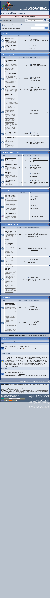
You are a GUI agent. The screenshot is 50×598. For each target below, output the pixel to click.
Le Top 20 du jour (33, 341)
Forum (7, 12)
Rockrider (39, 364)
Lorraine (7, 119)
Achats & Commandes (10, 203)
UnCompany (16, 392)
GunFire (39, 390)
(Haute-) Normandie (9, 123)
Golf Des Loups (37, 167)
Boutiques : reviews (10, 195)
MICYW (7, 366)
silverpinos (18, 361)
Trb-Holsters (10, 392)
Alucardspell (24, 364)
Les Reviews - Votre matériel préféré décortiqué (10, 268)
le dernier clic (29, 351)
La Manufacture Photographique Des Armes (11, 28)
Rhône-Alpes (13, 127)
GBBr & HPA (8, 282)
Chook (33, 161)
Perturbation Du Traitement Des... (41, 40)
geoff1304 (18, 358)
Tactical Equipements (35, 391)
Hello (34, 78)
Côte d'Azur (20, 384)
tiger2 (25, 361)
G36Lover (35, 90)
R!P (31, 363)
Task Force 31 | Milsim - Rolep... (41, 112)
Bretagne (12, 111)
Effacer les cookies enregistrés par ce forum (19, 335)
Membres (39, 12)
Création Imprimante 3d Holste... (39, 248)
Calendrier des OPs (20, 13)
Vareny (16, 366)
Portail (2, 12)
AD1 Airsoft (9, 390)
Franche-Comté (11, 115)
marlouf (34, 199)
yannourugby (36, 135)
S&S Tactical (27, 391)
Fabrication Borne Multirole (39, 89)
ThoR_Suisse (8, 357)
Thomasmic (35, 113)
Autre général (6, 297)
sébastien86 (31, 360)
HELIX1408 (35, 183)
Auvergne (12, 110)
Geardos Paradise (9, 257)
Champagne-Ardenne (9, 114)
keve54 (6, 358)
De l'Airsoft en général (10, 137)
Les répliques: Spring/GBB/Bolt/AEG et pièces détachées (10, 231)
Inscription (32, 16)
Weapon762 (26, 392)
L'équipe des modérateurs (19, 341)
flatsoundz (19, 363)
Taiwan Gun (42, 391)
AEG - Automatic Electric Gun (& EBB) (10, 279)
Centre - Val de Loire (9, 112)
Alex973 (7, 363)
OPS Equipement (4, 391)
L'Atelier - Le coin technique (10, 224)
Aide (21, 12)
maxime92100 (34, 250)
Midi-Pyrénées (12, 119)
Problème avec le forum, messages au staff (10, 304)
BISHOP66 (39, 360)
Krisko (33, 48)
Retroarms (17, 391)
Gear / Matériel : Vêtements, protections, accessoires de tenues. (10, 287)
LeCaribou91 (15, 364)
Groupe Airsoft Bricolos (39, 133)
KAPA (36, 361)
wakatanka (34, 176)
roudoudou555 (26, 358)
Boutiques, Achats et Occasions (11, 190)
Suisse (6, 129)
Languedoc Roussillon (27, 384)
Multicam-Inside (26, 388)
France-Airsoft (7, 20)
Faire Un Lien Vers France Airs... (40, 47)
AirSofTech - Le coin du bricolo (36, 388)
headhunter (30, 357)
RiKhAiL (33, 262)
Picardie (12, 124)
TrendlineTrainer (22, 360)
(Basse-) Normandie (9, 122)
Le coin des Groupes (10, 132)
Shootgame (22, 391)
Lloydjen (35, 67)
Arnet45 (26, 363)
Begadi (25, 390)
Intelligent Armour (44, 390)
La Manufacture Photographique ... (40, 322)
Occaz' (3, 13)
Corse (6, 115)
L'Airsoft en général (8, 55)
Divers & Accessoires (9, 285)
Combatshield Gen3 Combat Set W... (41, 279)
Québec (10, 129)
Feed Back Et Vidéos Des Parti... (41, 182)
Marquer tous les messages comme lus (40, 335)
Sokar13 (44, 358)
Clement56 (22, 374)
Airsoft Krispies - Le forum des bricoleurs (16, 386)
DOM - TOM (7, 128)
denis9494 (35, 208)
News (6, 314)
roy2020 (16, 357)
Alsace (12, 108)
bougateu (22, 357)
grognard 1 (34, 168)
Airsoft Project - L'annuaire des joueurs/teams (13, 388)
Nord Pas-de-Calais (40, 384)
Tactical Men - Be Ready (13, 389)
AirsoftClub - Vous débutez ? (30, 386)
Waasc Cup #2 (36, 175)
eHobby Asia (29, 390)
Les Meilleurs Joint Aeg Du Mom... (40, 234)
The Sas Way (35, 261)
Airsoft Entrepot (15, 390)
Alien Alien (34, 42)
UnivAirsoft (21, 392)
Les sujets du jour (6, 341)
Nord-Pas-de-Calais (9, 120)
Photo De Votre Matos (38, 142)
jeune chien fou (36, 80)
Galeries (45, 12)
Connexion (26, 16)
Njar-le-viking (36, 358)
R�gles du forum (14, 12)
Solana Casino (35, 307)
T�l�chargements (10, 13)
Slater (12, 363)
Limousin (12, 118)
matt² (36, 357)
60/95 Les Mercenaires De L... (40, 160)
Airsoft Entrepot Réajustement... (41, 207)
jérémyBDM (32, 364)
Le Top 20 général (44, 341)
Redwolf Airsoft (11, 391)
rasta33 (30, 361)
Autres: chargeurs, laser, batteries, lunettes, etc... (10, 243)
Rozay (42, 363)
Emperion (35, 390)
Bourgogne (7, 111)
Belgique (13, 128)
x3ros (12, 358)
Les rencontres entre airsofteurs (12, 152)
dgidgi (14, 360)
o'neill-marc (7, 360)
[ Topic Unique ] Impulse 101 (40, 198)
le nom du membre (37, 351)
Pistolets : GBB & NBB (10, 281)
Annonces (5, 33)
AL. (12, 366)
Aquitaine (7, 110)
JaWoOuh (7, 364)
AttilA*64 (11, 361)
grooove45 (42, 357)
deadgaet (42, 361)
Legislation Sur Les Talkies (39, 65)
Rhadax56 (33, 280)
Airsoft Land (20, 390)
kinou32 (36, 363)
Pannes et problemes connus (9, 290)
